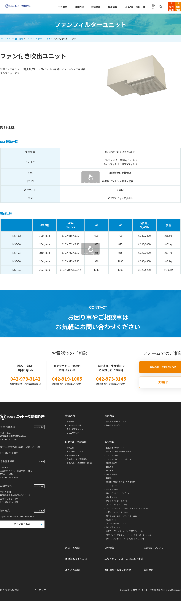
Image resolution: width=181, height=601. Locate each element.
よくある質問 (72, 570)
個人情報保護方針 (9, 590)
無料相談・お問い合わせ (118, 570)
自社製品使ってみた (76, 558)
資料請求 (149, 570)
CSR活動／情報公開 (120, 7)
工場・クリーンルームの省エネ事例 (124, 558)
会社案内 (52, 7)
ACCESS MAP (39, 434)
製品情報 (83, 7)
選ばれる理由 (72, 547)
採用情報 (99, 7)
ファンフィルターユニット (38, 38)
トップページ (6, 38)
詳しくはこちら (22, 531)
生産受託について (153, 547)
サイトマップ (38, 590)
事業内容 (67, 7)
